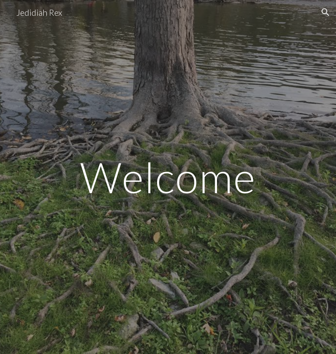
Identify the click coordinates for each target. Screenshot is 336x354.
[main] (167, 177)
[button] (325, 12)
